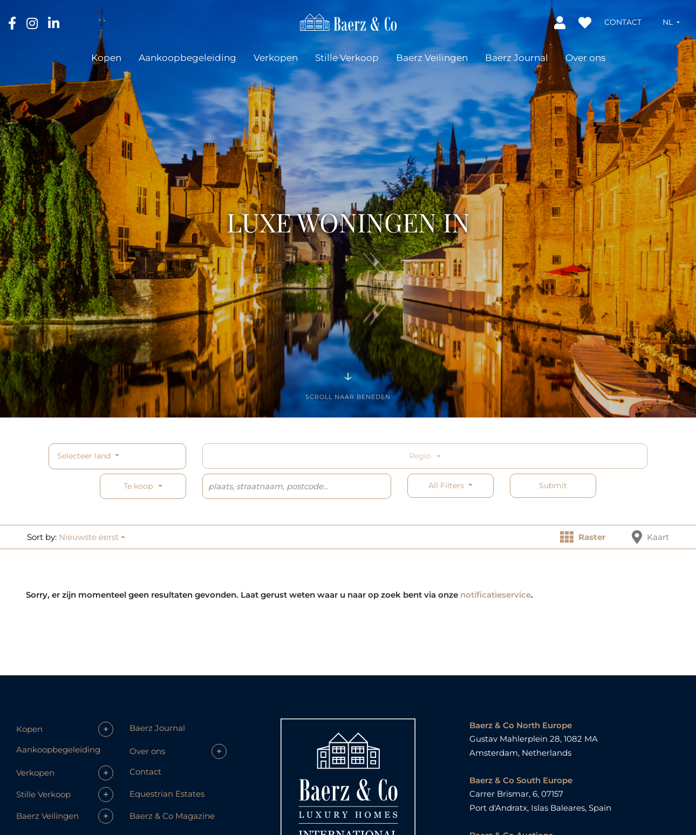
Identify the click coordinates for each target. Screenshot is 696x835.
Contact (623, 22)
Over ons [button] (585, 57)
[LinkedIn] (53, 23)
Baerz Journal (516, 57)
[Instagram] (33, 23)
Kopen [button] (106, 57)
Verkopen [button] (276, 57)
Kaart (650, 537)
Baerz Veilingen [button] (432, 57)
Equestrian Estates (166, 794)
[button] (671, 22)
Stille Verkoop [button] (347, 57)
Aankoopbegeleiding (187, 57)
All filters (447, 485)
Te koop (138, 486)
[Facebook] (13, 23)
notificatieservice (495, 595)
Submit (553, 485)
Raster (582, 537)
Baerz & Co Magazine (172, 816)
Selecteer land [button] (85, 456)
